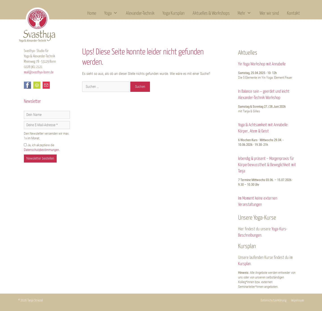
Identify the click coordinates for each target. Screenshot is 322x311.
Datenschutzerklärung (274, 300)
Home (91, 13)
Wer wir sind (269, 13)
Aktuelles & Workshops (211, 13)
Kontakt (293, 13)
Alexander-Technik (140, 13)
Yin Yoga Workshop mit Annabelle (262, 64)
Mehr (247, 13)
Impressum (297, 300)
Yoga (113, 13)
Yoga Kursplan (173, 13)
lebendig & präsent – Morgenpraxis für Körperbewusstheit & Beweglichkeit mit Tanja (267, 165)
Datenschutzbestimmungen (41, 150)
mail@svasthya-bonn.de (38, 72)
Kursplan (244, 264)
